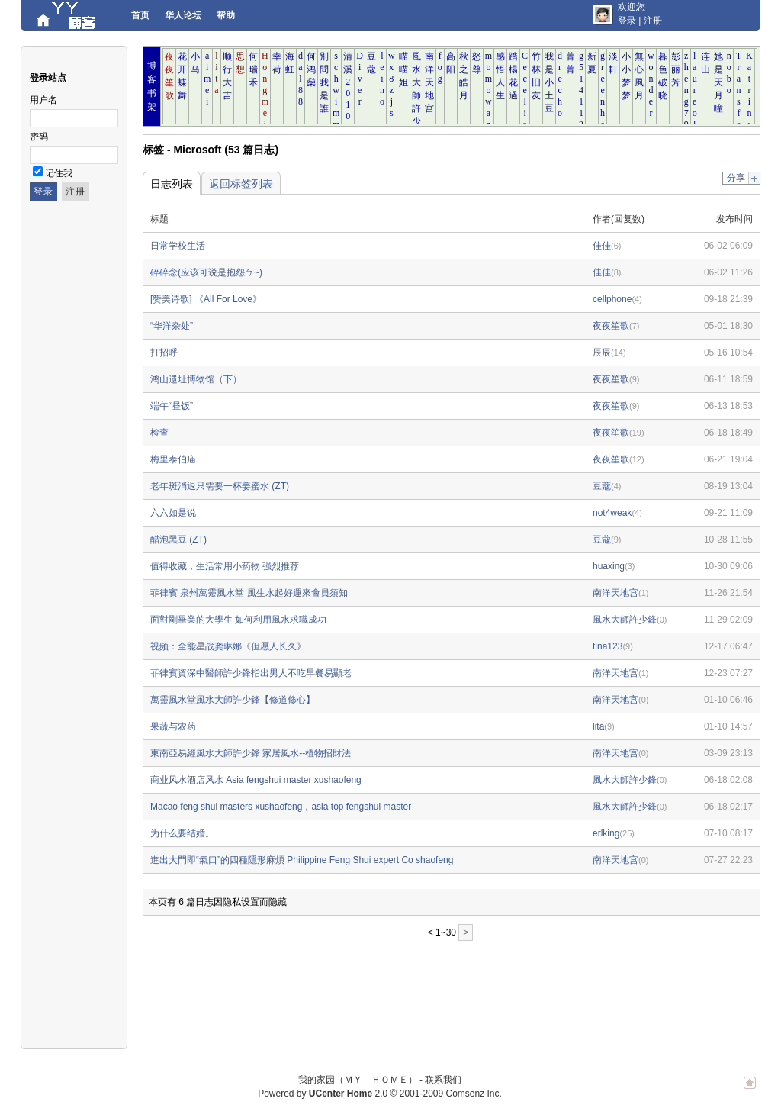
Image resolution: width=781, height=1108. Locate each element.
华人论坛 (183, 15)
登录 (627, 20)
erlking (606, 833)
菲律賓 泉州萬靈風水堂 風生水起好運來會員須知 (249, 593)
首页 (140, 15)
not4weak (612, 512)
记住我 (58, 173)
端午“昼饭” (171, 406)
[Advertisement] (420, 1007)
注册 (653, 20)
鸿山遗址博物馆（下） (196, 379)
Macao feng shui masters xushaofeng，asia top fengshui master (280, 806)
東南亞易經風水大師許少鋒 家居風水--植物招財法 (250, 753)
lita (598, 726)
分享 (736, 177)
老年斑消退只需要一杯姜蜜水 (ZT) (219, 486)
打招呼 (164, 352)
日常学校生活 (177, 245)
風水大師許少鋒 (625, 619)
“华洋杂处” (171, 325)
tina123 (607, 646)
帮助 (226, 15)
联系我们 (443, 1079)
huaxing (609, 566)
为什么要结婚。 (182, 833)
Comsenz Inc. (473, 1093)
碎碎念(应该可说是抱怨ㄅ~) (206, 272)
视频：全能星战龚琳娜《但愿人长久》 (228, 646)
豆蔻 (602, 486)
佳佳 (602, 245)
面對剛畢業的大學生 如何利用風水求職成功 (238, 619)
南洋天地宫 (615, 593)
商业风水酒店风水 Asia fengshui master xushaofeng (256, 780)
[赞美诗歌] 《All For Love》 (206, 299)
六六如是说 (173, 512)
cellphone (612, 299)
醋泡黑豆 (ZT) (178, 539)
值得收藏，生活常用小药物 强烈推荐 (224, 566)
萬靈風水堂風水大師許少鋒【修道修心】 (232, 699)
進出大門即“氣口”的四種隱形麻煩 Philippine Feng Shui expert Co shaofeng (301, 860)
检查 (159, 432)
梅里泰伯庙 (173, 459)
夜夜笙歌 (611, 325)
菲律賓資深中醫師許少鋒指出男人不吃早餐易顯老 (251, 673)
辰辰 (602, 352)
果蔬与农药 (173, 726)
